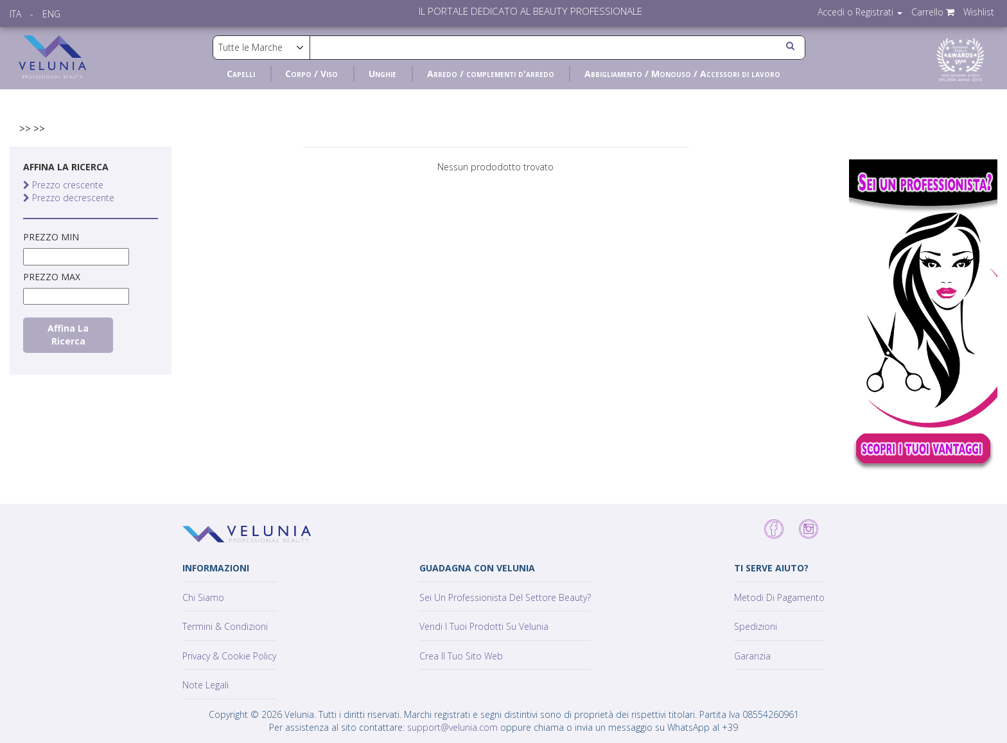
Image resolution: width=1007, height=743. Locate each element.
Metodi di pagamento (779, 597)
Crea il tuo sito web (461, 656)
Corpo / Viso (311, 73)
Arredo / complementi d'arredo (490, 73)
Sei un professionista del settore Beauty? (505, 597)
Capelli (241, 73)
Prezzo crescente (63, 185)
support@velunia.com (452, 727)
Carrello (932, 12)
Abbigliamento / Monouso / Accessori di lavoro (682, 73)
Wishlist (978, 12)
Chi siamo (203, 597)
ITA (15, 14)
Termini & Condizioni (225, 626)
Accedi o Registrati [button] (860, 12)
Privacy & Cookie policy (229, 656)
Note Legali (205, 685)
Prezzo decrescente (68, 198)
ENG (51, 14)
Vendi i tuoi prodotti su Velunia (483, 626)
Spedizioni (755, 626)
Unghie (382, 73)
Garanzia (752, 656)
